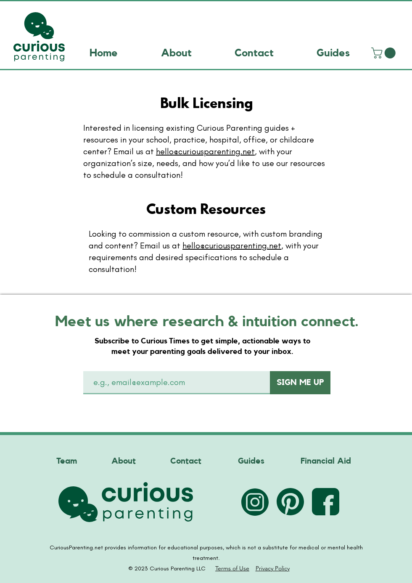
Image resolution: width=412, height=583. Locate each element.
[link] (384, 52)
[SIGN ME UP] (300, 382)
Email (100, 361)
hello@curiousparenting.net (205, 151)
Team (66, 461)
